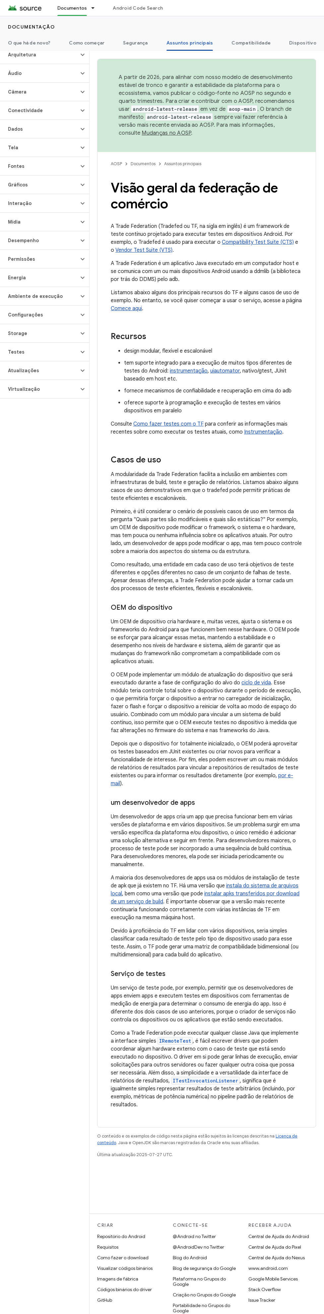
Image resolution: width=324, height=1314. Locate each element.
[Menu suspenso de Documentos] (96, 8)
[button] (39, 54)
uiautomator (225, 371)
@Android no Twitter (194, 1236)
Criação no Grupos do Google (204, 1295)
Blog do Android (190, 1258)
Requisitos (107, 1247)
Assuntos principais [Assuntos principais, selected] (189, 43)
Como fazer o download (123, 1258)
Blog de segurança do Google (204, 1268)
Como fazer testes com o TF (168, 424)
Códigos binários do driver (124, 1289)
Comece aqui (126, 308)
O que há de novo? (29, 43)
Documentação (31, 27)
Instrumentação (263, 432)
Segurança (135, 43)
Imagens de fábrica (117, 1279)
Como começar (86, 43)
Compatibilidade (251, 43)
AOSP (116, 164)
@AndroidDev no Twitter (198, 1247)
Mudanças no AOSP (166, 133)
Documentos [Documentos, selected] (72, 8)
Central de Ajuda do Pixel (274, 1247)
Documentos (143, 164)
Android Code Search (138, 8)
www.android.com (268, 1268)
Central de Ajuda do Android (278, 1236)
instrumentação (189, 371)
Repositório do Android (121, 1236)
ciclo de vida (256, 682)
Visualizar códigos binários (125, 1268)
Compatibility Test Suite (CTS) (258, 242)
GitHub (104, 1300)
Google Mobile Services (273, 1279)
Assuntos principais (182, 164)
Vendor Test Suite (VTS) (143, 250)
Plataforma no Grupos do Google (199, 1281)
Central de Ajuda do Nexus (276, 1258)
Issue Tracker (261, 1300)
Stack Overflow (264, 1289)
